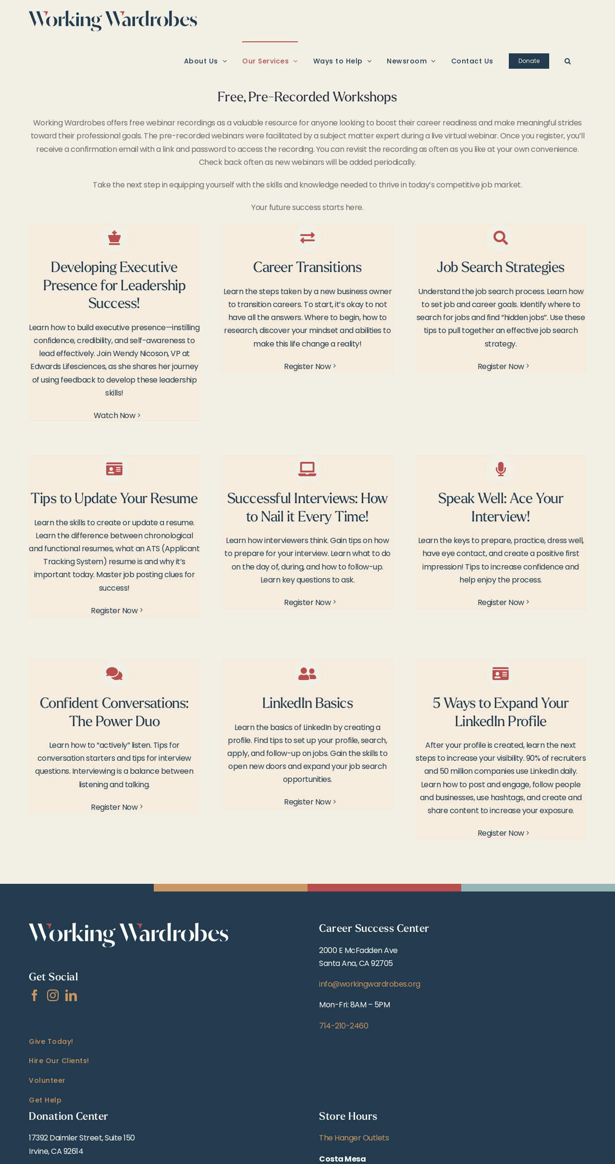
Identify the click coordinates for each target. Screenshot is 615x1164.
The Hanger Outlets (354, 1137)
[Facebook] (34, 995)
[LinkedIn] (71, 995)
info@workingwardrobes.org (369, 984)
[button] (568, 60)
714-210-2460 (343, 1025)
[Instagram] (53, 995)
